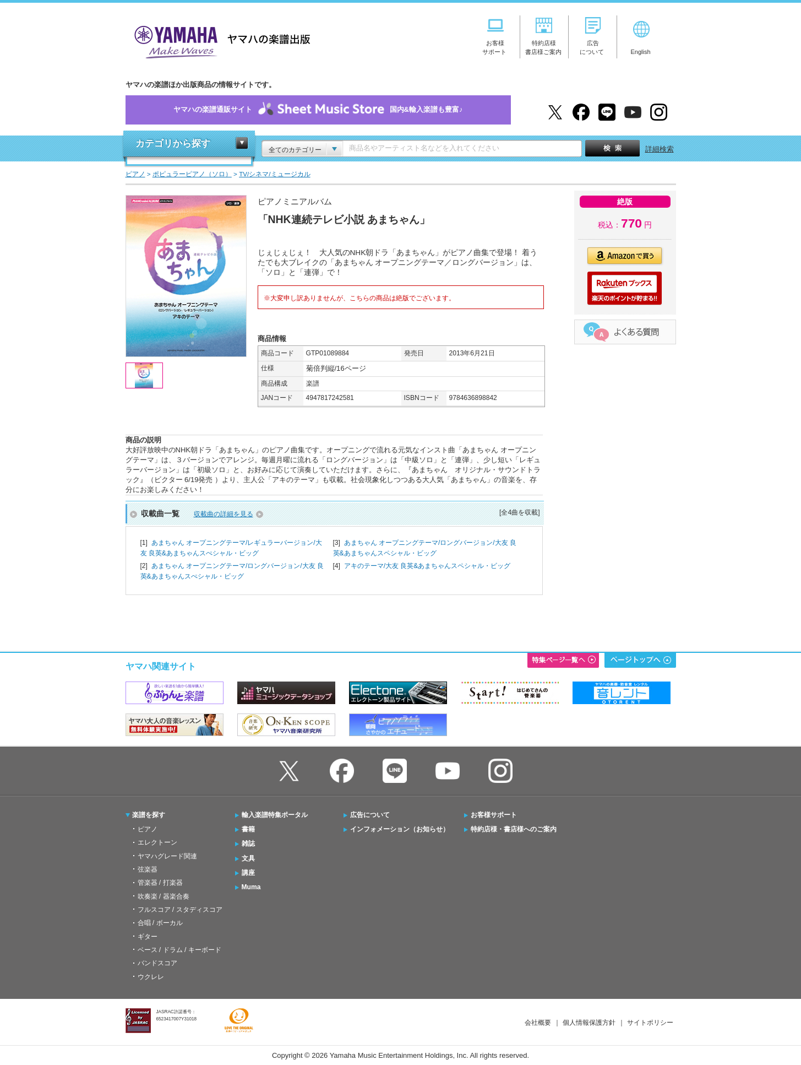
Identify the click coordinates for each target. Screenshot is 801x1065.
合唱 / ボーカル (160, 923)
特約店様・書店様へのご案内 (514, 829)
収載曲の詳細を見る (223, 514)
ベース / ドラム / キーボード (179, 950)
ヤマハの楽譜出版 (219, 40)
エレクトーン (157, 842)
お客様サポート (494, 815)
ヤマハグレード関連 (167, 856)
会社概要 (538, 1022)
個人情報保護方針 (589, 1022)
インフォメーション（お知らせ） (399, 829)
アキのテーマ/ (427, 566)
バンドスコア (157, 963)
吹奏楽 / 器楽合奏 (163, 896)
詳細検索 (659, 149)
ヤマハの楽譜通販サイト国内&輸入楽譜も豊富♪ (318, 110)
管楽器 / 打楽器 (160, 882)
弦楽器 (147, 869)
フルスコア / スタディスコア (180, 909)
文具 (248, 858)
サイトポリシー (650, 1022)
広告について (370, 815)
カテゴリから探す (172, 143)
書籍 (248, 829)
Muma (251, 887)
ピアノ (147, 829)
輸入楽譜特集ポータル (275, 815)
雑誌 (248, 843)
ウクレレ (151, 977)
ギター (147, 936)
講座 (248, 873)
